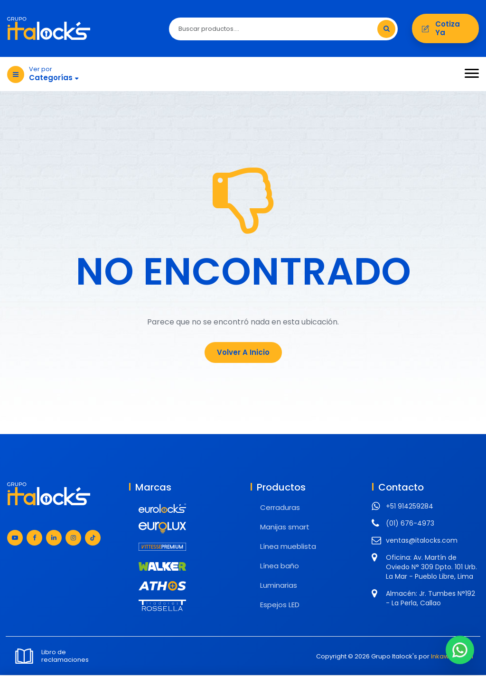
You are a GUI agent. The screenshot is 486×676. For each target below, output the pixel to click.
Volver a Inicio (243, 353)
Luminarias (278, 586)
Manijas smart (284, 528)
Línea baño (279, 567)
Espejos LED (279, 606)
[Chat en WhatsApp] (460, 650)
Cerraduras (280, 508)
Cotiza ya (445, 28)
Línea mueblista (288, 547)
